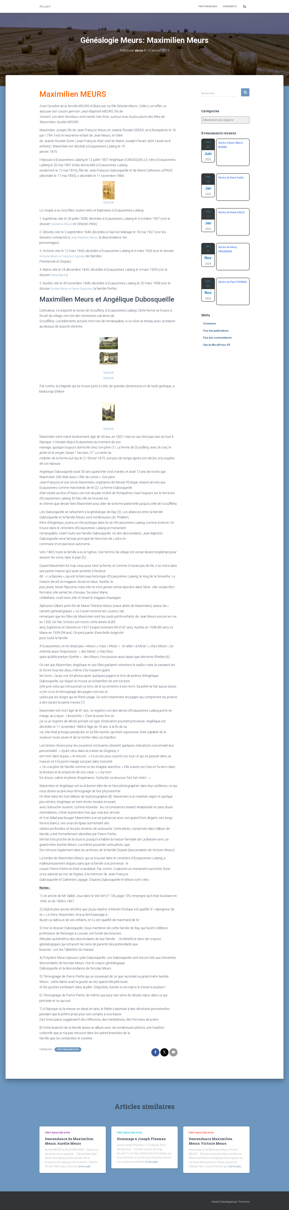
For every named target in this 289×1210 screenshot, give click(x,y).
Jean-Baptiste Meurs (86, 237)
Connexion (209, 323)
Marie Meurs (60, 275)
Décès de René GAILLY (231, 212)
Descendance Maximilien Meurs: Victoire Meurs (210, 1141)
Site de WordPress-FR (216, 344)
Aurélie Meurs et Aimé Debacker (74, 288)
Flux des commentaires (217, 337)
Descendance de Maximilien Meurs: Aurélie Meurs (69, 1141)
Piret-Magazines (208, 6)
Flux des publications (216, 330)
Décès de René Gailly (231, 177)
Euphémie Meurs (63, 224)
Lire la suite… (85, 1166)
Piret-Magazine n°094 (68, 1049)
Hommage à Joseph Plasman (141, 1139)
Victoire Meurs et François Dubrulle (64, 256)
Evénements (230, 6)
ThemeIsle (244, 1201)
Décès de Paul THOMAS (232, 281)
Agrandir (109, 202)
